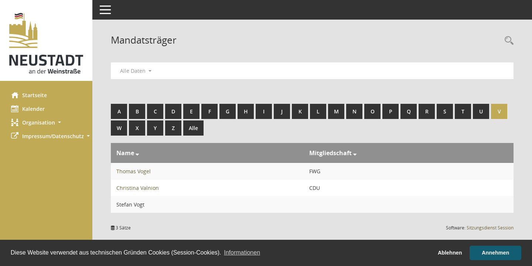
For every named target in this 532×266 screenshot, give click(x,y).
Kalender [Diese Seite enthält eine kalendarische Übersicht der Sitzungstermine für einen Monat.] (28, 108)
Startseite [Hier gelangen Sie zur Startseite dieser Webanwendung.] (29, 95)
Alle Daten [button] (135, 70)
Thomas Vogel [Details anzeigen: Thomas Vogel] (133, 171)
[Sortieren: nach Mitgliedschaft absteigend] (355, 153)
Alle (193, 128)
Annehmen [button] (495, 253)
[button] (46, 122)
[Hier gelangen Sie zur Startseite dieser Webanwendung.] (46, 43)
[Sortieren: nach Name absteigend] (137, 153)
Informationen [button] (242, 252)
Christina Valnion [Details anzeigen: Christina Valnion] (137, 187)
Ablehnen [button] (450, 253)
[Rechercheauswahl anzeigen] (507, 41)
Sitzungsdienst (490, 228)
